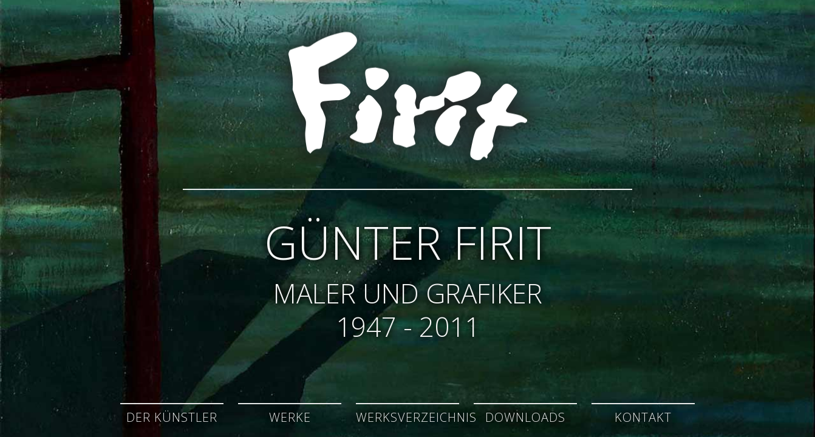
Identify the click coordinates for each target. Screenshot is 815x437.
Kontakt (643, 417)
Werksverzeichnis (416, 417)
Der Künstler (171, 417)
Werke (290, 417)
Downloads (525, 417)
